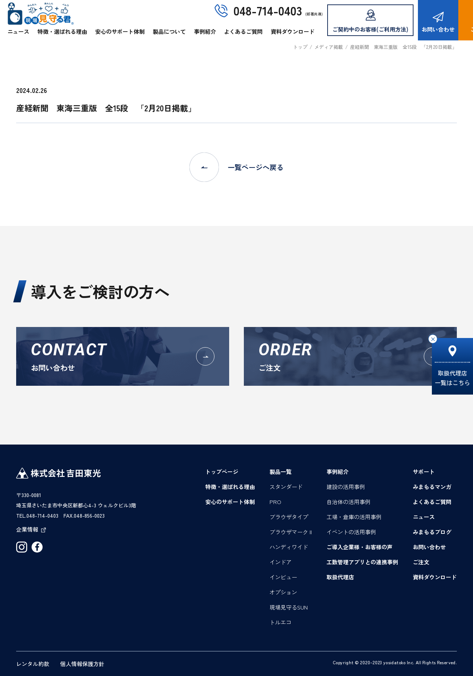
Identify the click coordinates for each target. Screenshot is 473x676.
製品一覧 (281, 471)
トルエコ (281, 622)
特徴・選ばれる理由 (62, 31)
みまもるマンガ (432, 486)
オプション (283, 592)
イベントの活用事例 (351, 532)
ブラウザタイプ (289, 517)
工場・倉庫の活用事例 (354, 517)
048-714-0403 (268, 10)
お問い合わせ (438, 22)
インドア (281, 562)
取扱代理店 (340, 577)
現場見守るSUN (289, 607)
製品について (169, 31)
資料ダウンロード (293, 31)
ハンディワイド (289, 547)
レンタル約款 (32, 664)
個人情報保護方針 (82, 664)
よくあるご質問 (243, 31)
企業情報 (31, 529)
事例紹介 (205, 31)
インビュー (283, 577)
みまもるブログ (432, 532)
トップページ (221, 471)
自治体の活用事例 (348, 502)
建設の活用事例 (345, 486)
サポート (424, 471)
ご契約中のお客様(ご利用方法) (370, 21)
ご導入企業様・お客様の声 (359, 547)
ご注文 (421, 562)
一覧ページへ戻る (236, 167)
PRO (275, 502)
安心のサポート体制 (120, 31)
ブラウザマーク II (291, 532)
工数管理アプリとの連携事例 (362, 562)
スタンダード (286, 486)
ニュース (18, 31)
